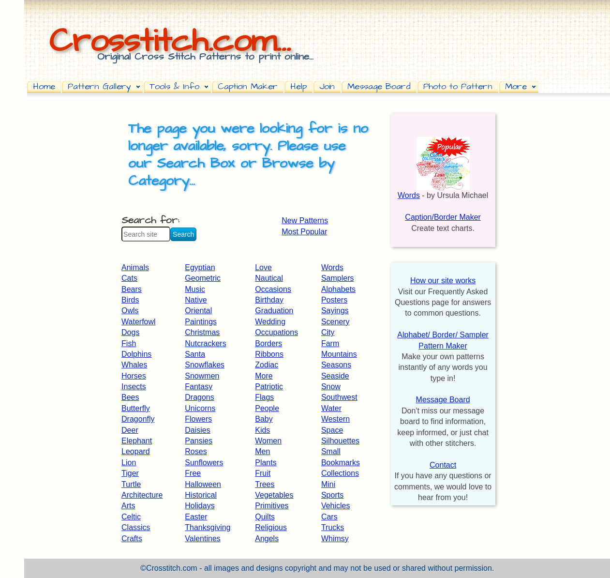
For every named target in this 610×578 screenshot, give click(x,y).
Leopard (135, 451)
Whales (134, 365)
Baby (263, 419)
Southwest (339, 397)
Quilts (265, 517)
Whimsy (335, 538)
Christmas (202, 332)
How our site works (443, 280)
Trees (264, 484)
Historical (201, 495)
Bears (131, 289)
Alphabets (338, 289)
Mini (328, 484)
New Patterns (305, 220)
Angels (267, 538)
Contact (443, 465)
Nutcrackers (205, 343)
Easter (196, 517)
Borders (268, 343)
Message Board (443, 399)
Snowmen (202, 376)
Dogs (130, 332)
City (328, 332)
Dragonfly (137, 419)
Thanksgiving (207, 527)
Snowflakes (204, 365)
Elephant (136, 441)
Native (196, 300)
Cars (329, 517)
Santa (195, 354)
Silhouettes (340, 441)
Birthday (269, 300)
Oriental (198, 310)
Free (193, 473)
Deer (129, 430)
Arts (128, 506)
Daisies (197, 430)
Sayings (335, 310)
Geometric (203, 278)
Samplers (337, 278)
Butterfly (135, 408)
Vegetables (274, 495)
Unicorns (200, 408)
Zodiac (266, 365)
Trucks (332, 527)
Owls (130, 310)
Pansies (198, 441)
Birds (130, 300)
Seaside (335, 376)
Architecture (142, 495)
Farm (330, 343)
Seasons (336, 365)
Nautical (269, 278)
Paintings (201, 322)
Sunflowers (204, 462)
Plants (265, 462)
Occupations (276, 332)
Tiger (130, 473)
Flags (264, 397)
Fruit (262, 473)
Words (332, 267)
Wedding (270, 322)
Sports (332, 495)
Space (332, 430)
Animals (135, 267)
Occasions (273, 289)
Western (335, 419)
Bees (130, 397)
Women (268, 441)
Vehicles (335, 506)
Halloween (203, 484)
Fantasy (198, 386)
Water (331, 408)
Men (262, 451)
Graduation (274, 310)
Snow (331, 386)
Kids (262, 430)
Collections (340, 473)
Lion (128, 462)
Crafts (131, 538)
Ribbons (269, 354)
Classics (135, 527)
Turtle (131, 484)
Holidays (199, 506)
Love (263, 267)
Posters (334, 300)
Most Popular (304, 232)
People (267, 408)
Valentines (203, 538)
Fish (128, 343)
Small (331, 451)
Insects (133, 386)
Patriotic (269, 386)
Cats (129, 278)
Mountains (339, 354)
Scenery (335, 322)
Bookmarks (340, 462)
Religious (271, 527)
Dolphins (136, 354)
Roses (196, 451)
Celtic (131, 517)
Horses (133, 376)
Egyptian (200, 267)
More (263, 376)
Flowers (198, 419)
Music (195, 289)
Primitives (271, 506)
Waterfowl (138, 322)
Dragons (199, 397)
